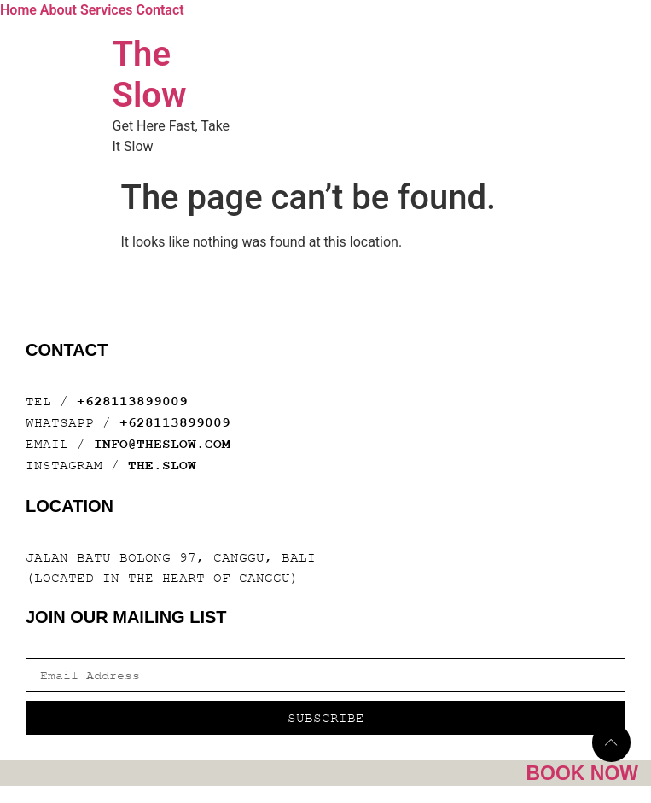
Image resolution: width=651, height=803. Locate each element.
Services (106, 10)
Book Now (582, 773)
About (58, 10)
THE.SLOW (162, 466)
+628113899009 (132, 402)
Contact (159, 10)
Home (18, 10)
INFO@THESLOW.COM (162, 444)
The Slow (150, 74)
